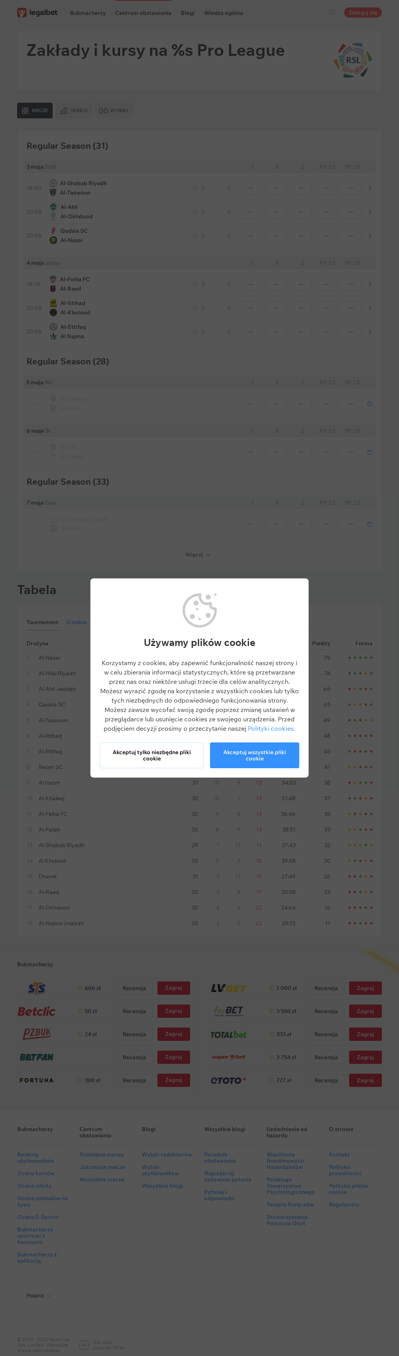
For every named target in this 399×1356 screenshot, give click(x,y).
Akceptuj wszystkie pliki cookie (254, 755)
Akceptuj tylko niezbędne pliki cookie (152, 755)
